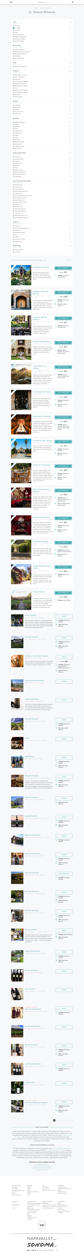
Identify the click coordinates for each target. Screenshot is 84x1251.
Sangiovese (43, 144)
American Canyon (43, 34)
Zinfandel (43, 126)
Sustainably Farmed (43, 84)
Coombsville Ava (43, 189)
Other (43, 137)
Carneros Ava (43, 187)
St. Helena (43, 28)
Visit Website (63, 268)
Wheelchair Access (43, 232)
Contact (60, 1226)
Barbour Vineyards (31, 815)
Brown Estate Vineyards (33, 1026)
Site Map (60, 1231)
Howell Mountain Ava (43, 198)
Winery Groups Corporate (43, 228)
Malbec (43, 135)
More (64, 629)
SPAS (13, 1226)
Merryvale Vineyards (42, 421)
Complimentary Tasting (43, 92)
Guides (29, 1205)
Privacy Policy (62, 1228)
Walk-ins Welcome (43, 49)
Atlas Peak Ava (43, 185)
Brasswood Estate (31, 947)
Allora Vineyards (31, 628)
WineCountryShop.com (49, 1209)
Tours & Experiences (48, 1230)
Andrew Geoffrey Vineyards (34, 694)
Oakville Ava (43, 204)
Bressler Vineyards (31, 987)
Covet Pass (45, 1205)
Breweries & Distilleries (34, 1228)
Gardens (43, 109)
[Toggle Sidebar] (11, 2)
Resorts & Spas (62, 1210)
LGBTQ (43, 237)
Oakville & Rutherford (43, 37)
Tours (43, 88)
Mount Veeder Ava (43, 200)
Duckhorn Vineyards (42, 473)
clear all (21, 23)
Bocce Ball (43, 107)
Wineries (15, 1220)
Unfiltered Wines (43, 146)
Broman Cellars (30, 1006)
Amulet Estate (39, 603)
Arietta (27, 754)
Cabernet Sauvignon (43, 122)
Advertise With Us (63, 1225)
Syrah (43, 129)
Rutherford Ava (43, 207)
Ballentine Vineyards (32, 791)
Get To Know (16, 1204)
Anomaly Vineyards (32, 735)
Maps (28, 1209)
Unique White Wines (43, 174)
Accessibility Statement (65, 1230)
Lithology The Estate (42, 397)
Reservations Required (43, 54)
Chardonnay (43, 157)
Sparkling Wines (43, 170)
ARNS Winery (30, 772)
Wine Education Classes (43, 86)
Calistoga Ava (43, 193)
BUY (43, 1204)
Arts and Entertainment (34, 1223)
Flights (29, 1212)
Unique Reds (43, 148)
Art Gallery (43, 105)
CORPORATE (62, 1220)
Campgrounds (62, 1205)
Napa (43, 32)
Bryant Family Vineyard (33, 1043)
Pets (43, 235)
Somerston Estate (41, 553)
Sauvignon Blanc (43, 159)
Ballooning (30, 1226)
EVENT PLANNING (48, 1220)
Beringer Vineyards (41, 267)
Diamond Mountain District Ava (43, 196)
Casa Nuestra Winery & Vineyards (37, 1119)
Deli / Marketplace (43, 77)
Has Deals (43, 252)
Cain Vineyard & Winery (33, 1081)
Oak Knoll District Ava (43, 202)
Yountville (43, 30)
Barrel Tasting (43, 97)
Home (35, 8)
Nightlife (29, 1234)
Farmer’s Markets (32, 1231)
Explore (30, 1204)
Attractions (30, 1225)
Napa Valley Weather (33, 1210)
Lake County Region (43, 39)
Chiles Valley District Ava (43, 191)
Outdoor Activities (32, 1236)
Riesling (43, 165)
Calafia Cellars (30, 1099)
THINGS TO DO (31, 1220)
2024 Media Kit (62, 1223)
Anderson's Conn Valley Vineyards (37, 670)
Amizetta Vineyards (32, 651)
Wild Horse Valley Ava (43, 215)
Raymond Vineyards (42, 526)
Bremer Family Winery (33, 968)
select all (15, 23)
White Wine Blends (43, 172)
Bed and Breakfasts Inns (65, 1207)
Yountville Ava (43, 213)
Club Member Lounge (43, 75)
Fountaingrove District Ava (43, 217)
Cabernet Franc (43, 131)
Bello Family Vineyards (33, 871)
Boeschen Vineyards (32, 908)
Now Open (43, 56)
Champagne (43, 176)
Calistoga (43, 26)
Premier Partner (43, 250)
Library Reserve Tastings (43, 81)
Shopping (30, 1237)
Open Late (43, 79)
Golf (28, 1233)
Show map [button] (68, 260)
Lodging (61, 1204)
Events (29, 1207)
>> (71, 1137)
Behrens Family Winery (33, 852)
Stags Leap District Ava (43, 211)
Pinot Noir (43, 140)
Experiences (46, 1207)
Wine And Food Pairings (43, 90)
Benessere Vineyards (32, 890)
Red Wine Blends (43, 142)
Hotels (60, 1209)
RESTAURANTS (16, 1223)
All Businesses (45, 8)
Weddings (43, 230)
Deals (29, 1213)
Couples (43, 226)
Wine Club (43, 94)
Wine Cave (43, 114)
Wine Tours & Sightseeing (34, 1222)
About (59, 1222)
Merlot (43, 124)
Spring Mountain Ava (43, 209)
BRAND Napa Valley (32, 928)
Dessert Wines (43, 163)
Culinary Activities (32, 1230)
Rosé (43, 168)
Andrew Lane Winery (32, 713)
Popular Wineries (43, 58)
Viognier (43, 161)
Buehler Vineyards (31, 1062)
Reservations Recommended (43, 52)
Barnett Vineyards (31, 833)
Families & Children (43, 239)
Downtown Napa (43, 41)
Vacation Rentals (63, 1212)
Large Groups (43, 241)
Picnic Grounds (43, 112)
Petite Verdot (43, 133)
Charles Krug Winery (42, 345)
